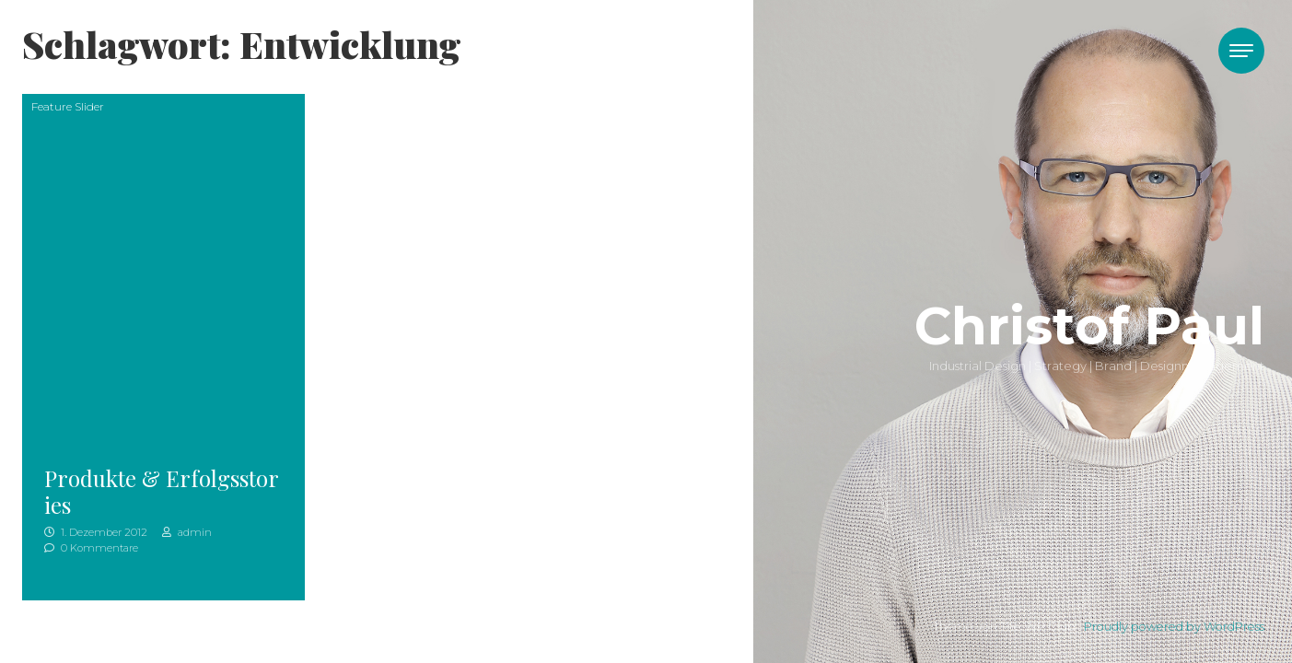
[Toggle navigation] (1241, 51)
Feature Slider (67, 106)
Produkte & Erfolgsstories (161, 491)
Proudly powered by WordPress (1174, 627)
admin (187, 532)
